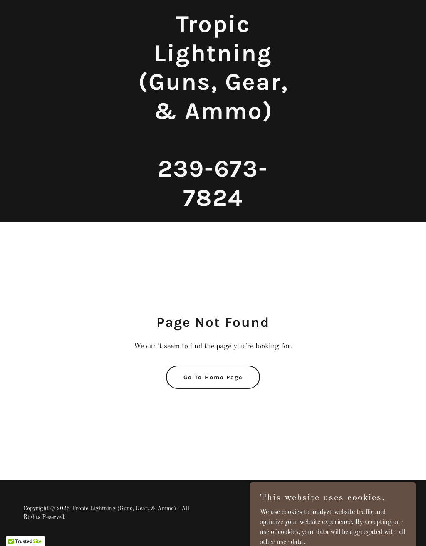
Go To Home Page (213, 377)
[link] (213, 204)
